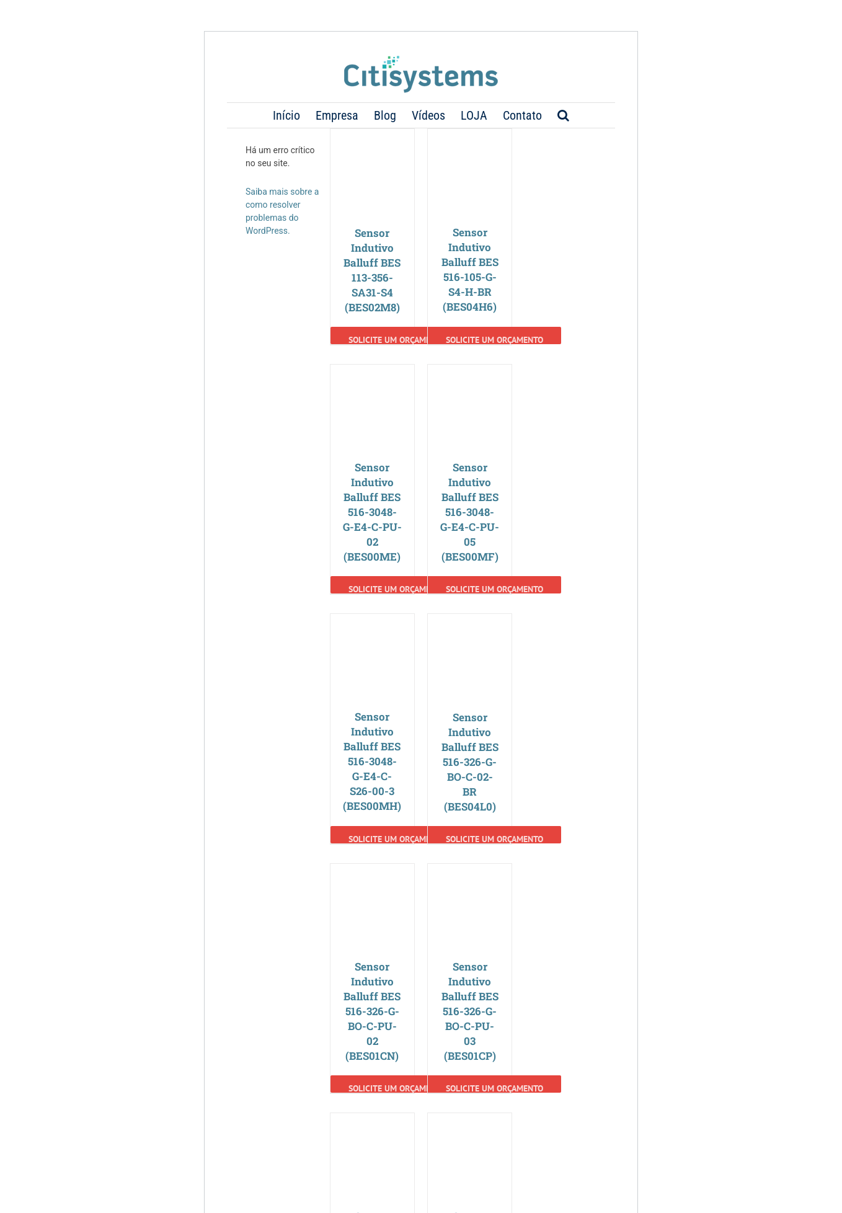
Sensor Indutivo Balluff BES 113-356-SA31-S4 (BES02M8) (372, 270)
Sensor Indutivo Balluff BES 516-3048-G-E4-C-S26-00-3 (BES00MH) (372, 761)
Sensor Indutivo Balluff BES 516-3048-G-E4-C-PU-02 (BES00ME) (372, 512)
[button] (563, 115)
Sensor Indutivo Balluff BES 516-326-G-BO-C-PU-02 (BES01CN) (372, 1011)
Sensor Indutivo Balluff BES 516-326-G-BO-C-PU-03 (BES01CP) (470, 1011)
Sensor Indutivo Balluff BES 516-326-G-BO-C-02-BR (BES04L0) (470, 762)
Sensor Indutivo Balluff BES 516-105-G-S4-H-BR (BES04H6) (470, 269)
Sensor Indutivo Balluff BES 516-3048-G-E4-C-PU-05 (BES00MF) (469, 512)
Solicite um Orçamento (397, 339)
